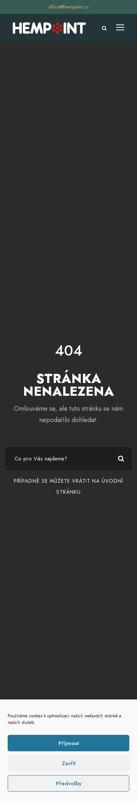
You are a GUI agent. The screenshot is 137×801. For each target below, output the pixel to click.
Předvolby (68, 783)
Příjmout (68, 743)
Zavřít (69, 763)
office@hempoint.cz (68, 6)
